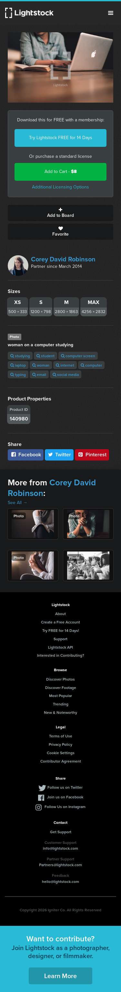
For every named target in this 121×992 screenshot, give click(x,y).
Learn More (60, 975)
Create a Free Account (60, 622)
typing (18, 374)
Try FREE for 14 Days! (60, 630)
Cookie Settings (61, 752)
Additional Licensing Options (60, 187)
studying (20, 356)
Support (60, 639)
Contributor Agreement (60, 761)
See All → (17, 502)
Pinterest (91, 454)
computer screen (78, 356)
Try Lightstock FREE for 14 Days (60, 137)
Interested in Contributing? (60, 655)
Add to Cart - (61, 171)
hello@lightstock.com (60, 881)
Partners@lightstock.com (60, 864)
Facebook (25, 454)
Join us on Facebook (65, 797)
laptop (18, 365)
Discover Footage (60, 687)
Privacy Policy (60, 744)
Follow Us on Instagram (65, 806)
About (60, 613)
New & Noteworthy (60, 712)
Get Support (60, 832)
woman (40, 365)
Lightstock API (60, 647)
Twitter (59, 454)
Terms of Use (60, 736)
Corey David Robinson (63, 259)
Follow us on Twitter (65, 787)
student (45, 356)
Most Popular (60, 695)
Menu (111, 13)
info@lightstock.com (60, 848)
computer (91, 365)
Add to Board (60, 213)
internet (65, 365)
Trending (60, 704)
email (39, 374)
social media (66, 374)
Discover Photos (60, 679)
